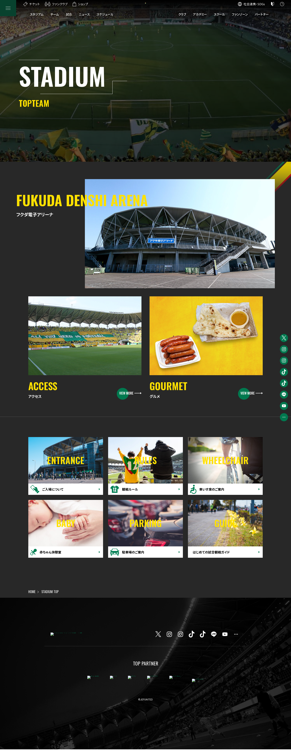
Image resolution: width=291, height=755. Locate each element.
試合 (69, 14)
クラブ (182, 14)
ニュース (84, 14)
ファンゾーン (240, 14)
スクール (219, 14)
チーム (55, 14)
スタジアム (37, 14)
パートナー (262, 14)
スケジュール (105, 14)
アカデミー (200, 14)
